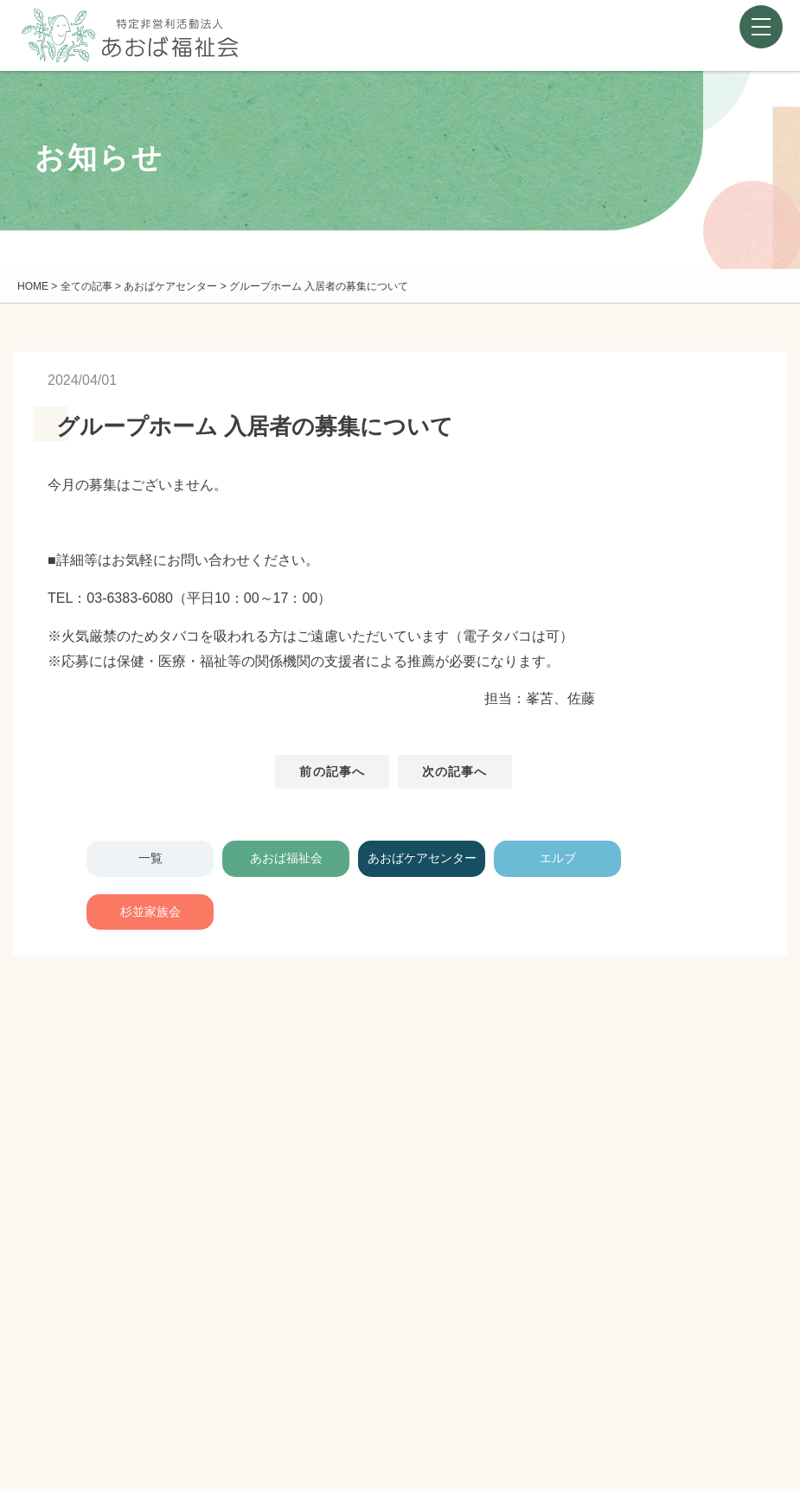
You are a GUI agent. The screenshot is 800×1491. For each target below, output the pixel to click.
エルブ (558, 858)
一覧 (150, 858)
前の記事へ (332, 771)
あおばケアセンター (422, 858)
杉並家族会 (150, 911)
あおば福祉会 (286, 858)
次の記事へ (455, 771)
